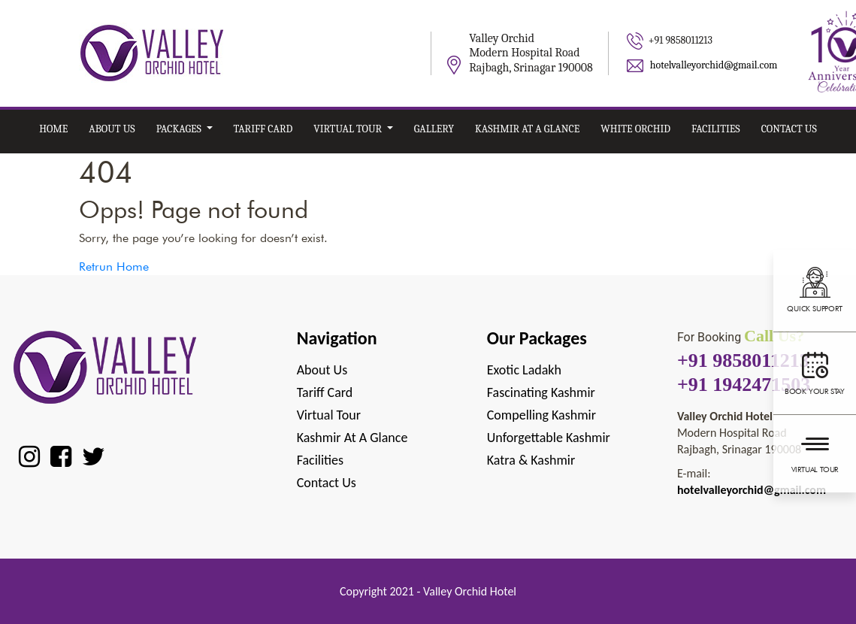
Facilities (715, 129)
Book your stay (814, 371)
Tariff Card (325, 392)
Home (53, 129)
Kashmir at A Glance (527, 129)
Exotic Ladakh (524, 370)
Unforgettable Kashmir (548, 437)
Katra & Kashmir (531, 460)
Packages (180, 129)
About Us (112, 129)
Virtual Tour (814, 452)
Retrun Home (114, 266)
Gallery (434, 129)
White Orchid (635, 129)
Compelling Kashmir (541, 415)
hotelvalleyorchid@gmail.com (714, 65)
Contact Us (789, 129)
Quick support (814, 289)
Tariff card (263, 129)
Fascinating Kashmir (541, 392)
